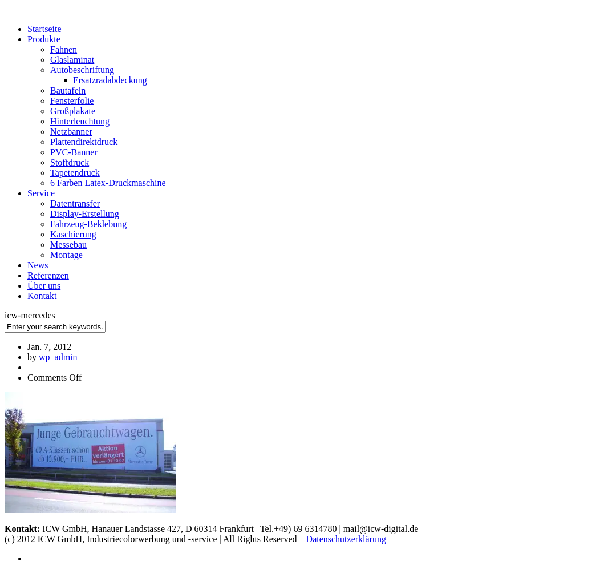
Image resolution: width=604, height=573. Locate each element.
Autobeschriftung (82, 70)
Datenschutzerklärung (346, 539)
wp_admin (58, 357)
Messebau (68, 244)
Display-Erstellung (84, 214)
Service (41, 193)
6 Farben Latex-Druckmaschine (108, 183)
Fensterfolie (72, 101)
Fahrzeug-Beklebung (88, 224)
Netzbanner (71, 131)
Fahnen (63, 49)
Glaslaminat (72, 59)
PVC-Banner (74, 152)
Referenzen (48, 275)
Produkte (43, 39)
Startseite (44, 29)
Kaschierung (73, 234)
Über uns (43, 285)
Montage (66, 255)
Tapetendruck (75, 172)
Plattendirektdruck (83, 142)
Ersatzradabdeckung (110, 80)
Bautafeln (68, 90)
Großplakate (72, 111)
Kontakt (42, 296)
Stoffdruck (69, 162)
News (37, 265)
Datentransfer (75, 203)
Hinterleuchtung (80, 121)
